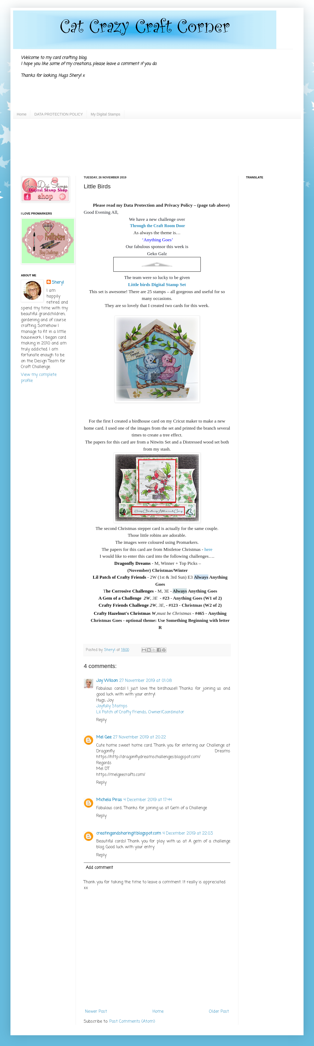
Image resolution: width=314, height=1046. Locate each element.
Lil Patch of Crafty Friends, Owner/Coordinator (140, 712)
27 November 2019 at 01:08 (145, 681)
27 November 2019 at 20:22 (139, 737)
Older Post (219, 1012)
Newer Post (96, 1012)
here (207, 549)
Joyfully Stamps (111, 706)
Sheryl (58, 283)
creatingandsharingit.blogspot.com (128, 833)
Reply (101, 720)
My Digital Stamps (105, 114)
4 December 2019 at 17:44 (148, 800)
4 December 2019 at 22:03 (187, 833)
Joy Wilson (107, 681)
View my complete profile (39, 378)
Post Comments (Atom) (132, 1021)
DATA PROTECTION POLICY (58, 114)
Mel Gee (103, 737)
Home (21, 114)
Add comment (99, 868)
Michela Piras (109, 800)
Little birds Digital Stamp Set (157, 284)
